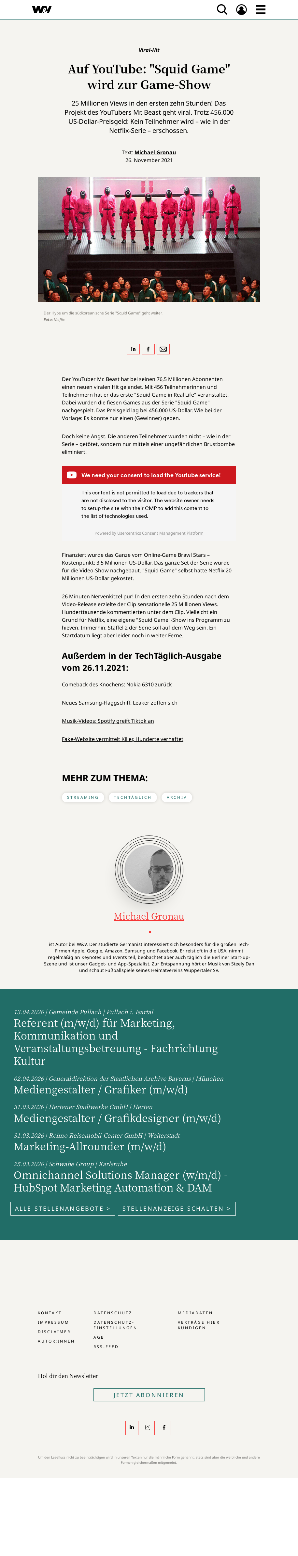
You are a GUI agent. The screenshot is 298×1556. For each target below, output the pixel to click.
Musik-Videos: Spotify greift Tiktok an (108, 720)
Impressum (53, 1322)
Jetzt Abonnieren (149, 1395)
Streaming (83, 797)
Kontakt (50, 1313)
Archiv (177, 797)
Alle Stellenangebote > (63, 1208)
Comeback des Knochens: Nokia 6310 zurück (117, 684)
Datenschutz (112, 1313)
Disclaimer (54, 1331)
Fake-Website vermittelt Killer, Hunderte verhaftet (122, 739)
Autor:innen (56, 1341)
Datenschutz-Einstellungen (115, 1325)
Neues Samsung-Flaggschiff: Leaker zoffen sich (119, 702)
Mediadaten (195, 1313)
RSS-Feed (106, 1346)
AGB (99, 1337)
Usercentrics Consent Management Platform (160, 533)
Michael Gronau (155, 152)
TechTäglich (133, 797)
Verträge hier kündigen (199, 1325)
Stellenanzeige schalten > (176, 1208)
